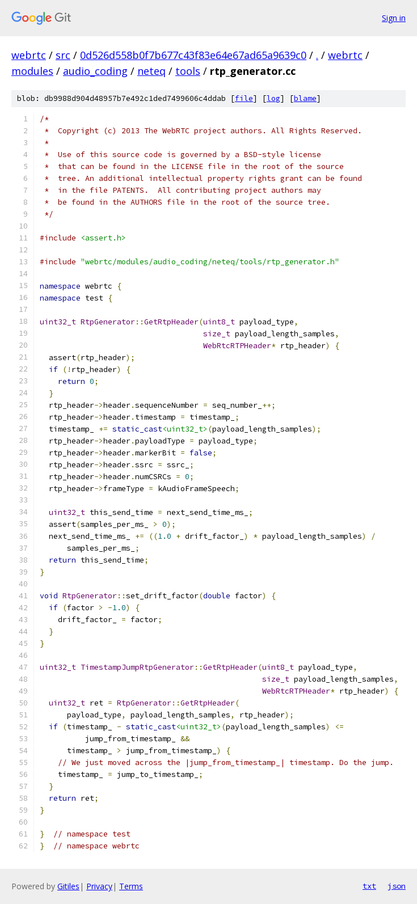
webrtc (28, 55)
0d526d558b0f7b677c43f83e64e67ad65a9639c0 (193, 55)
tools (187, 71)
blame (305, 98)
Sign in (394, 17)
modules (32, 71)
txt (369, 886)
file (244, 98)
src (63, 55)
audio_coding (95, 71)
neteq (151, 71)
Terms (131, 886)
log (273, 98)
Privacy (99, 886)
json (396, 886)
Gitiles (68, 886)
